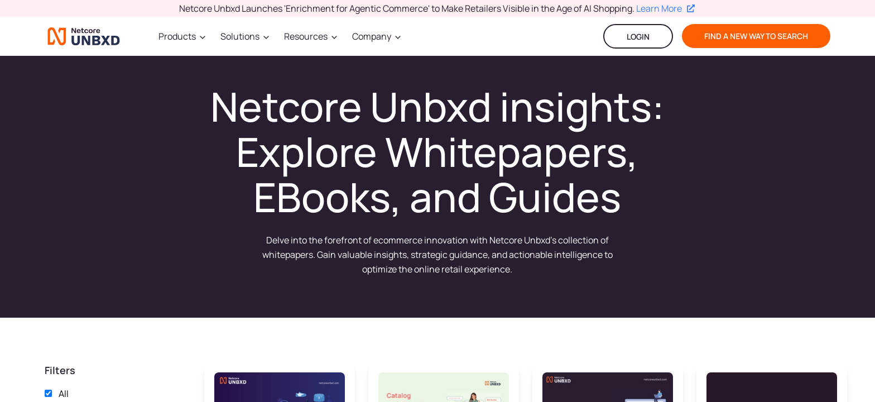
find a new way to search (756, 36)
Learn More (665, 8)
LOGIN (638, 36)
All (64, 393)
